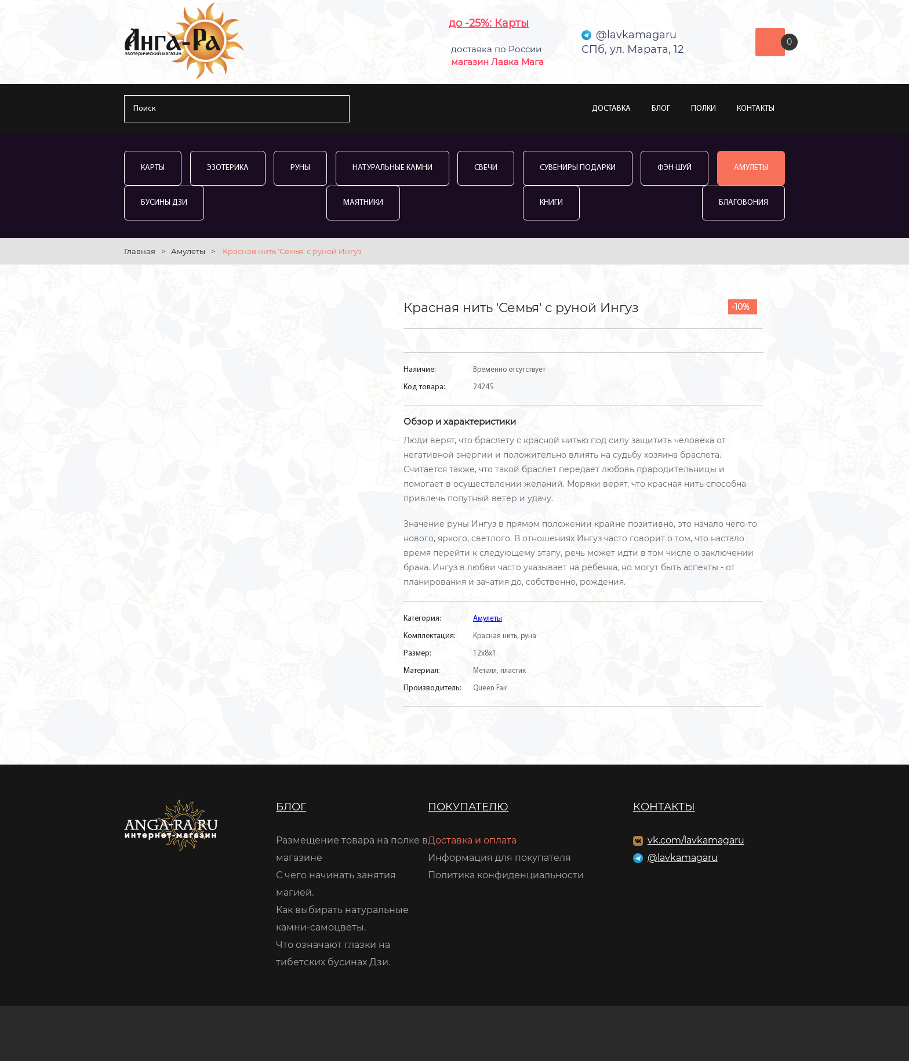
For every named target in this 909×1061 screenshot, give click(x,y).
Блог (661, 108)
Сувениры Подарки (578, 168)
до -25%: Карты (489, 23)
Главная (139, 251)
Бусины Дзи (164, 202)
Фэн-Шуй (674, 168)
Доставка (611, 108)
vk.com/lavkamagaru (696, 840)
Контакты (756, 108)
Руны (300, 168)
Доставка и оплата (472, 840)
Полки (703, 108)
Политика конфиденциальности (506, 875)
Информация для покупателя (499, 857)
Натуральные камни (392, 168)
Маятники (363, 202)
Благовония (743, 202)
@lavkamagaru (683, 857)
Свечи (485, 168)
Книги (551, 202)
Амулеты (751, 168)
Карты (153, 168)
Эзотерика (228, 168)
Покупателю (468, 807)
